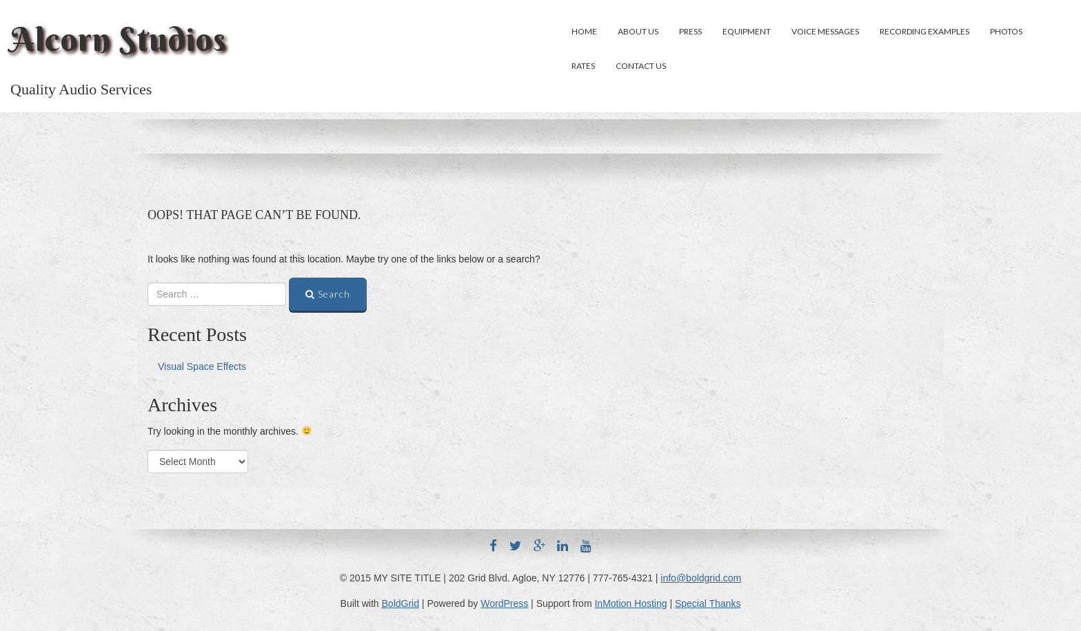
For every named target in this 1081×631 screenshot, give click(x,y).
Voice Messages (825, 31)
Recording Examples (924, 31)
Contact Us (641, 66)
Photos (1006, 31)
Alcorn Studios (118, 39)
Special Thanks (707, 603)
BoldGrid (400, 603)
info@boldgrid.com (700, 577)
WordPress (504, 603)
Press (690, 31)
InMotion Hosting (630, 603)
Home (584, 31)
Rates (583, 66)
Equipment (747, 31)
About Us (638, 31)
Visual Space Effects (202, 366)
